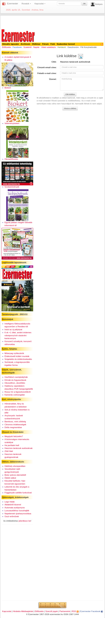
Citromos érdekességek (15, 424)
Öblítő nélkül (10, 478)
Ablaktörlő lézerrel (13, 504)
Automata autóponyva (15, 507)
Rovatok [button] (26, 3)
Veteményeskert (12, 123)
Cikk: (54, 62)
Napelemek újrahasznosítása (18, 513)
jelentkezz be (25, 521)
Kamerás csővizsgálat (15, 395)
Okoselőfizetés (11, 159)
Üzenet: (53, 79)
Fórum (45, 44)
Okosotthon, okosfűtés (15, 383)
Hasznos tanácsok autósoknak (19, 448)
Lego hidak (10, 502)
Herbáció (62, 47)
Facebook (17, 47)
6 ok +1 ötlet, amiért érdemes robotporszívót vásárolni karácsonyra (18, 335)
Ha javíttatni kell (12, 445)
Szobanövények (12, 187)
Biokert (8, 88)
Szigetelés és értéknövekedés (18, 359)
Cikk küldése (70, 94)
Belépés (99, 4)
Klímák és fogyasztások (15, 380)
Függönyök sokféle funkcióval (18, 492)
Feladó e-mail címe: (47, 73)
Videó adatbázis (48, 47)
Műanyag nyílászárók (14, 353)
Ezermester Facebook (91, 611)
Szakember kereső (66, 44)
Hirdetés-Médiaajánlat (23, 611)
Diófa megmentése (13, 427)
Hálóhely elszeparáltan (15, 466)
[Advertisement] (52, 22)
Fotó (52, 44)
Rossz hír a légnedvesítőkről (18, 392)
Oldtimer (36, 44)
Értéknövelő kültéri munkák (17, 356)
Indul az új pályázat (13, 329)
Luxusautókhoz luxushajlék (17, 510)
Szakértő (27, 47)
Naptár (36, 47)
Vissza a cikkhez (70, 108)
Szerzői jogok (51, 611)
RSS (75, 611)
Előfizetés (6, 47)
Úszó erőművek (12, 516)
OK (84, 4)
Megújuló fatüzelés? (14, 436)
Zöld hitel (9, 451)
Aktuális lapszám (10, 44)
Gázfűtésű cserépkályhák (16, 377)
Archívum (25, 44)
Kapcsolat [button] (39, 3)
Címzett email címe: (47, 67)
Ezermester (12, 3)
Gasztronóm (73, 47)
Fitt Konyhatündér (88, 47)
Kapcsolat (6, 611)
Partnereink (64, 611)
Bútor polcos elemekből (15, 475)
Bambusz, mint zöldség (15, 421)
